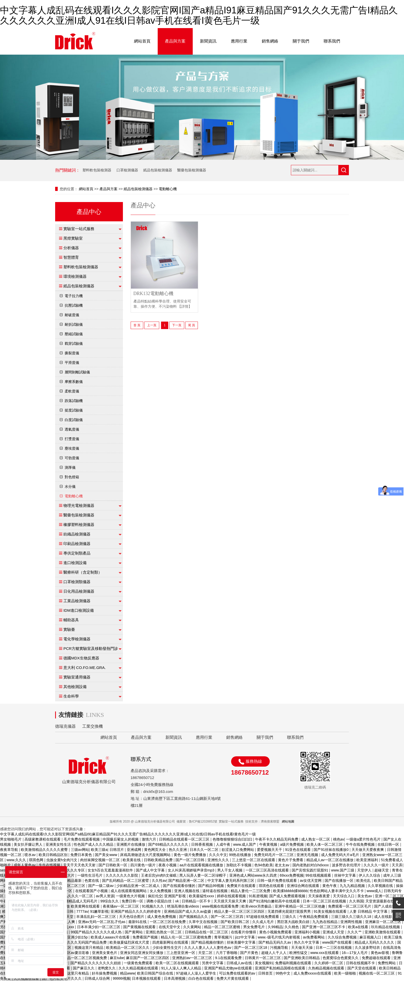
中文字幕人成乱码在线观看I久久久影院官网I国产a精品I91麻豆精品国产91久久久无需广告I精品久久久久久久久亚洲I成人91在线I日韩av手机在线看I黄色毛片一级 (199, 15)
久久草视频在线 (381, 886)
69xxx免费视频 (292, 875)
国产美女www (106, 855)
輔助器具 (71, 620)
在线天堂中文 (170, 927)
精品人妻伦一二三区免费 (251, 891)
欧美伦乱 (364, 880)
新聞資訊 (208, 41)
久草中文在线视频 (203, 922)
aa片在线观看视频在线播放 (202, 865)
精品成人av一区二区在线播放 (330, 860)
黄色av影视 (380, 953)
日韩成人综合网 (98, 978)
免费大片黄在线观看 (233, 978)
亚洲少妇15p (78, 937)
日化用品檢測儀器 (78, 591)
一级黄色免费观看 (139, 963)
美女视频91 (264, 963)
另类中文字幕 (213, 963)
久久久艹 (355, 932)
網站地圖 (288, 821)
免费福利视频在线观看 (293, 963)
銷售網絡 (270, 41)
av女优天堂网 (311, 880)
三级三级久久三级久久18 (351, 917)
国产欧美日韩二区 (235, 922)
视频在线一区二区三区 (377, 973)
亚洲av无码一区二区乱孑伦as (102, 922)
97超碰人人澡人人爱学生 (196, 973)
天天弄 (397, 865)
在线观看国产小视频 (92, 891)
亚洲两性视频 (351, 922)
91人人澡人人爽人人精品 (181, 968)
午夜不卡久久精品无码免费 (277, 839)
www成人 (374, 891)
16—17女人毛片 (355, 953)
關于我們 (301, 41)
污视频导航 (279, 947)
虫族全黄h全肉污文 (62, 860)
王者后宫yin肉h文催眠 (159, 875)
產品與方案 (175, 41)
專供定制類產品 (76, 553)
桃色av (338, 839)
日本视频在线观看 (147, 978)
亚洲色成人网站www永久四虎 (253, 875)
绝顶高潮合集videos (183, 906)
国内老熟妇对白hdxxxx (311, 865)
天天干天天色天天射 (80, 865)
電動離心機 (168, 189)
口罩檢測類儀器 (76, 582)
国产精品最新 (71, 880)
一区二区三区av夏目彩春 (69, 953)
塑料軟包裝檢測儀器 (80, 267)
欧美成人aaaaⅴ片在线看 (111, 937)
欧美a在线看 (358, 927)
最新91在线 (138, 922)
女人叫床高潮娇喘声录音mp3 (191, 870)
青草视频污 (223, 937)
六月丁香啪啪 (227, 953)
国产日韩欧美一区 (113, 865)
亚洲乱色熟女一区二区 (164, 932)
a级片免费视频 (292, 844)
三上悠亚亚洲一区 (181, 953)
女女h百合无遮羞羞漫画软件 (111, 870)
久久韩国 (356, 901)
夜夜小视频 (168, 865)
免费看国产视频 (145, 937)
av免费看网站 (314, 937)
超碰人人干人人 (274, 953)
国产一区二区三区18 (251, 947)
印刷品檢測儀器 (76, 543)
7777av (82, 911)
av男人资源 (105, 896)
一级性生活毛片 (90, 875)
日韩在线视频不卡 (361, 963)
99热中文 (283, 973)
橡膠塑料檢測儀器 (78, 524)
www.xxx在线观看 (325, 953)
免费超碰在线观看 (377, 958)
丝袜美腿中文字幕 (242, 942)
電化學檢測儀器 (76, 639)
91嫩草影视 (99, 911)
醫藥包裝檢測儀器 (191, 170)
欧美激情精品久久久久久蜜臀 (45, 850)
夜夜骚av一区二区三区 (121, 906)
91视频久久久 (153, 906)
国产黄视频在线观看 (140, 927)
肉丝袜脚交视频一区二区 (100, 860)
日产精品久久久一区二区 (73, 896)
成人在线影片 (385, 917)
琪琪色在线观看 (272, 886)
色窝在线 (92, 880)
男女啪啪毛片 (11, 839)
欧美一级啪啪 (345, 973)
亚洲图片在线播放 (131, 844)
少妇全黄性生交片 (167, 947)
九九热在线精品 (325, 922)
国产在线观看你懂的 (179, 886)
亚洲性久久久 (218, 860)
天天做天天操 (302, 947)
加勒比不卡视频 (239, 865)
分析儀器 (71, 248)
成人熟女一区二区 (316, 839)
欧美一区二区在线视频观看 (178, 963)
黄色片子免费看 (291, 860)
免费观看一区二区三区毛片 (350, 906)
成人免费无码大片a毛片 (340, 855)
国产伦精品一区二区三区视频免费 (80, 958)
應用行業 (239, 41)
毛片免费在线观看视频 (82, 839)
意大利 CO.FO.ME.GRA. (84, 667)
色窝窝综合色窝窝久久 (341, 958)
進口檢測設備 (75, 562)
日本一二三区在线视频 (334, 947)
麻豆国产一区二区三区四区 (148, 958)
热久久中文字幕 (307, 942)
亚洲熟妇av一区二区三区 (192, 958)
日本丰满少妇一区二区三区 (99, 927)
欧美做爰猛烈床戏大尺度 (130, 942)
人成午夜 (223, 844)
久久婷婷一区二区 (329, 963)
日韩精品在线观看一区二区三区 (185, 839)
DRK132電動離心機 (153, 293)
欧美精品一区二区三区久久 (128, 947)
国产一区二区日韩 (190, 860)
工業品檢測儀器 (76, 601)
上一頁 (151, 325)
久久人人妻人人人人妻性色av (208, 947)
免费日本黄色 (81, 855)
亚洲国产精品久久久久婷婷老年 (136, 911)
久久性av (159, 880)
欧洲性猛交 (298, 953)
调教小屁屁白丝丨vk (163, 901)
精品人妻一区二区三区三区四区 (240, 911)
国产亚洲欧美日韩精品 (302, 958)
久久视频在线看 (27, 978)
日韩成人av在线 (239, 963)
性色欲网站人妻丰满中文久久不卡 (337, 891)
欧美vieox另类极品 (257, 906)
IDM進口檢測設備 (78, 610)
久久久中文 (218, 855)
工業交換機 (92, 726)
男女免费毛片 (254, 927)
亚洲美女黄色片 (105, 953)
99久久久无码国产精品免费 (85, 942)
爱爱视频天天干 (270, 850)
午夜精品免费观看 (314, 917)
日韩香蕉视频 (202, 844)
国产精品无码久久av (275, 942)
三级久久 (289, 917)
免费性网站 (387, 963)
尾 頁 (191, 325)
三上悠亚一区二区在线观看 (254, 860)
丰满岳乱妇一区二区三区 (96, 917)
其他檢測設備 (75, 686)
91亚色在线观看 (298, 850)
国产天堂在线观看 (362, 968)
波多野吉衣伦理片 (347, 865)
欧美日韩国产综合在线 (155, 973)
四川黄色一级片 (143, 865)
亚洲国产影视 (175, 896)
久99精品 (275, 927)
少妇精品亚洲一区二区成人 (138, 886)
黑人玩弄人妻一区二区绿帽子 (203, 875)
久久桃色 (292, 927)
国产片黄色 (249, 953)
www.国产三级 (343, 870)
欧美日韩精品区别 (54, 855)
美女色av (365, 896)
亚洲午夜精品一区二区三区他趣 (300, 906)
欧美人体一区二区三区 (325, 844)
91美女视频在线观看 (330, 911)
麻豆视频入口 (370, 937)
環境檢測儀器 (75, 276)
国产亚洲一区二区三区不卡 (324, 927)
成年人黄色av (25, 865)
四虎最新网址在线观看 (170, 942)
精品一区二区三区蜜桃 (222, 927)
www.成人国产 (245, 844)
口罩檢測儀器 (127, 170)
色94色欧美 (263, 865)
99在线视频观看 (319, 875)
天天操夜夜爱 (319, 896)
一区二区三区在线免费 (168, 922)
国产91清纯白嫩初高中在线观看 (275, 901)
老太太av (282, 865)
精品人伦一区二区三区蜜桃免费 (186, 937)
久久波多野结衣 (368, 947)
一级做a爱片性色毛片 (364, 839)
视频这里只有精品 (89, 947)
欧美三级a (99, 850)
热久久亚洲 (178, 850)
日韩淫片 (117, 850)
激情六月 (149, 839)
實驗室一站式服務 (78, 229)
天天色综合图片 (132, 917)
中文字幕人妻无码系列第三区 (231, 880)
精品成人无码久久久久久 (375, 942)
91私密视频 (258, 896)
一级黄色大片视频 (131, 896)
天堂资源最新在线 (380, 901)
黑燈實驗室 (73, 238)
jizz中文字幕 (245, 937)
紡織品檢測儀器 (76, 534)
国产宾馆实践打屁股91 (310, 870)
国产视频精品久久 (194, 917)
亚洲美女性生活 (59, 844)
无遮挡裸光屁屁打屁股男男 (289, 911)
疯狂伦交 (155, 896)
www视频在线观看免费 (221, 906)
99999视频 (121, 978)
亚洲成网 (134, 850)
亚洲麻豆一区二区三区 (383, 922)
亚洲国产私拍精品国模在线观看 (280, 968)
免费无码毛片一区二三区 (274, 855)
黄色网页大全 (155, 850)
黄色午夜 (330, 886)
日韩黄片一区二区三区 (263, 958)
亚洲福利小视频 (307, 932)
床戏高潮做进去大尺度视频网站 (146, 855)
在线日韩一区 (388, 844)
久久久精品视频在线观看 (139, 968)
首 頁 (136, 325)
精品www (127, 973)
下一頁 (176, 325)
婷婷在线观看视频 (232, 896)
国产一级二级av (101, 886)
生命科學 (71, 696)
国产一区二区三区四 (227, 917)
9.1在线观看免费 (229, 958)
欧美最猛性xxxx (202, 896)
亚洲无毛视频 (308, 855)
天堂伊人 (365, 870)
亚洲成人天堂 (334, 932)
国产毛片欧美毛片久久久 (62, 978)
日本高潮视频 (175, 978)
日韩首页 (266, 973)
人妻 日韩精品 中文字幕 (369, 911)
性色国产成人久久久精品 (94, 844)
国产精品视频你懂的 (208, 942)
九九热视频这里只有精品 (69, 973)
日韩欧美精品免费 (159, 860)
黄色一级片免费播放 (190, 855)
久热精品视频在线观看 (326, 968)
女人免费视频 (161, 891)
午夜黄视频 (268, 844)
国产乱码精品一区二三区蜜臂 (126, 880)
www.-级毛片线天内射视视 (279, 937)
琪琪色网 (36, 860)
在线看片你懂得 (244, 932)
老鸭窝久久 (107, 968)
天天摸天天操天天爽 (230, 901)
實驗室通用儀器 (76, 677)
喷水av (30, 855)
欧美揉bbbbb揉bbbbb (290, 891)
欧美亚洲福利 (367, 860)
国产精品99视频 (211, 886)
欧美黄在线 (132, 860)
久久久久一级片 (377, 865)
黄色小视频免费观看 (276, 932)
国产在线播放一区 (340, 880)
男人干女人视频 (230, 870)
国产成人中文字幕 (151, 870)
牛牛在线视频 (50, 865)
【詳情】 (185, 306)
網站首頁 (142, 41)
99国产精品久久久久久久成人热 (97, 932)
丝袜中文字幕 (345, 875)
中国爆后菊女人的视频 (121, 839)
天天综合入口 (344, 896)
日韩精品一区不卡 (197, 901)
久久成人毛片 (263, 922)
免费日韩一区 (133, 901)
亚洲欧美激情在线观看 (383, 932)
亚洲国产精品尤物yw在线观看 (228, 968)
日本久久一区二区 (205, 850)
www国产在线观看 (337, 942)
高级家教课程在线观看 (43, 839)
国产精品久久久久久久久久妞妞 (96, 963)
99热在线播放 (240, 855)
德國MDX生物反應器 (81, 658)
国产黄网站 (134, 932)
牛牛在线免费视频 (361, 844)
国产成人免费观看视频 (287, 896)
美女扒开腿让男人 (29, 844)
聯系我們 (332, 41)
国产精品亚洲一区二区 (186, 880)
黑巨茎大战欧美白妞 (293, 922)
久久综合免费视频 (343, 937)
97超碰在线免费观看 (263, 917)
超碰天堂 (382, 870)
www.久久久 (16, 860)
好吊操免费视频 (105, 973)
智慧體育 (71, 257)
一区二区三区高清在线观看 (268, 870)
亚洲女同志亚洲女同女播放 (142, 953)
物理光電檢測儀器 (78, 505)
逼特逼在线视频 (215, 891)
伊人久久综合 (370, 875)
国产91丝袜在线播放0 (331, 850)
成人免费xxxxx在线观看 (312, 973)
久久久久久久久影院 (122, 875)
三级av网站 (80, 850)
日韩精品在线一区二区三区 (207, 932)
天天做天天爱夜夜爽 (368, 850)
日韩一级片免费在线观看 (277, 880)
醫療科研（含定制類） (82, 572)
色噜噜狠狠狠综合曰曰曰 (233, 839)
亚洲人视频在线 (187, 891)
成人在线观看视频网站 (129, 891)
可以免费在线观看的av (237, 973)
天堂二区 (206, 953)
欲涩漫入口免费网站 (238, 850)
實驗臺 (69, 629)
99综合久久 (110, 901)
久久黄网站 (192, 927)
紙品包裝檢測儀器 (157, 170)
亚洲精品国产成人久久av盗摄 (188, 911)
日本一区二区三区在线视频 (325, 901)
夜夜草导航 (9, 850)
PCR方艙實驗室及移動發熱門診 (90, 648)
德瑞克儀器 (65, 726)
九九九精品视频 (353, 886)
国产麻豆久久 (84, 968)
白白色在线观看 (201, 978)
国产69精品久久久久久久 (168, 844)
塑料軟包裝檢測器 (96, 170)
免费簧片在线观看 (242, 886)
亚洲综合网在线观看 (303, 886)
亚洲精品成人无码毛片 (79, 901)
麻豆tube (117, 958)
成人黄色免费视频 (162, 917)
